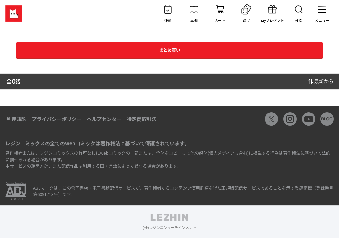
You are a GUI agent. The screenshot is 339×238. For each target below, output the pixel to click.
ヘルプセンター (104, 118)
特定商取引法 (142, 118)
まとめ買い (169, 50)
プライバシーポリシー (56, 118)
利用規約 (16, 118)
